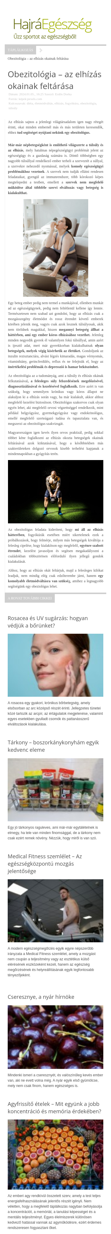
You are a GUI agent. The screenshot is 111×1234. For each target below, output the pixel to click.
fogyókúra (71, 103)
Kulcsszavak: (17, 103)
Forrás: (13, 99)
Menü (19, 6)
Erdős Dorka (63, 94)
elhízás (59, 103)
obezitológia (88, 103)
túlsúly (13, 108)
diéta (30, 103)
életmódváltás (44, 103)
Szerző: (49, 94)
